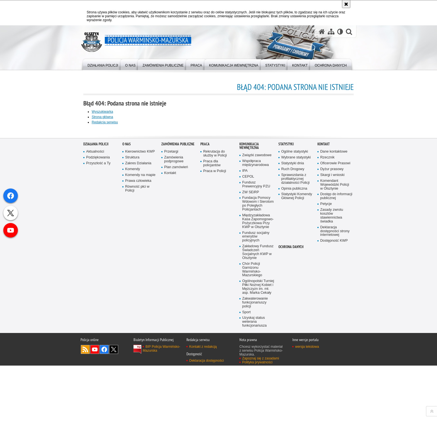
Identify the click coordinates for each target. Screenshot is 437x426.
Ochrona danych (291, 389)
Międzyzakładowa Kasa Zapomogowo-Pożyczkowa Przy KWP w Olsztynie (258, 363)
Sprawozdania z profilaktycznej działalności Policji (295, 321)
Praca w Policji (214, 313)
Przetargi (171, 294)
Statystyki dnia (292, 306)
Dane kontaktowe (334, 294)
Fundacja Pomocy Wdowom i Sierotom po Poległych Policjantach (258, 346)
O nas (126, 286)
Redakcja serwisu (105, 122)
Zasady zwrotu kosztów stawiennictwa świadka (331, 358)
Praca (205, 286)
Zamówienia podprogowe (174, 302)
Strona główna (102, 117)
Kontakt (170, 315)
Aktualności (95, 294)
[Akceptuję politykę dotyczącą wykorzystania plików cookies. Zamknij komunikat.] (346, 4)
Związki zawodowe (256, 298)
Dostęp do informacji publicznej (336, 338)
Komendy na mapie (140, 317)
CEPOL (248, 319)
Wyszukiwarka (102, 112)
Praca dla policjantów (211, 306)
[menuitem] (103, 64)
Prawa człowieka (138, 323)
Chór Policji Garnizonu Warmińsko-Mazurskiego (252, 412)
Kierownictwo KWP (140, 294)
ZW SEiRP (250, 334)
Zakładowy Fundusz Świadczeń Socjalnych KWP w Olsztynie (257, 394)
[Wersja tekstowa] (340, 31)
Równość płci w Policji (137, 331)
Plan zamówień (176, 310)
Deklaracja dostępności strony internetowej (334, 373)
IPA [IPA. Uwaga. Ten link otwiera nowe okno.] (244, 313)
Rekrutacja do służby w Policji (215, 296)
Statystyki (286, 286)
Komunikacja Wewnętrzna (249, 288)
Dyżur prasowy (332, 312)
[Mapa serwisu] (331, 31)
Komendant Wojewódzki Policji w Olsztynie (334, 327)
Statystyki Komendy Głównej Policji (296, 338)
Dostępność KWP (334, 383)
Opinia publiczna (294, 331)
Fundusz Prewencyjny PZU (256, 326)
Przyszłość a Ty (98, 306)
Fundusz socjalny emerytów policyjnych (256, 379)
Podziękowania (98, 300)
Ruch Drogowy (292, 312)
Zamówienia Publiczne (178, 286)
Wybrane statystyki (296, 300)
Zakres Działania (138, 306)
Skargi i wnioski (332, 317)
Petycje (326, 346)
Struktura (132, 300)
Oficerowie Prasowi (335, 306)
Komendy (132, 312)
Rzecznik (327, 300)
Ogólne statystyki (294, 294)
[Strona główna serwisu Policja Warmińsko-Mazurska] (322, 31)
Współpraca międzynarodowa (255, 305)
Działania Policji (95, 286)
